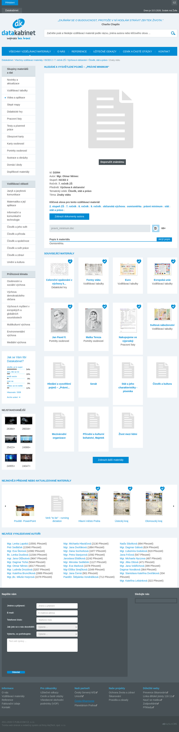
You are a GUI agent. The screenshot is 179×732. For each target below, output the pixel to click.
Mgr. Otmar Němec (18, 565)
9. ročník (96, 206)
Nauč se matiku (151, 699)
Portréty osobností (17, 150)
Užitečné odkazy (49, 692)
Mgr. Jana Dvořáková (75, 547)
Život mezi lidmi (128, 434)
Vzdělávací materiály (13, 696)
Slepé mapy (13, 104)
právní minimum (152, 206)
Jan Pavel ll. (59, 337)
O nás (5, 692)
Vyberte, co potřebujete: (19, 634)
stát (167, 206)
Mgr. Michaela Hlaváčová (78, 543)
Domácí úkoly (14, 164)
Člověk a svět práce (18, 248)
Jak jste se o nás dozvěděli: (21, 627)
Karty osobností (15, 143)
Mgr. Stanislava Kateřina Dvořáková (140, 573)
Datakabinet (7, 60)
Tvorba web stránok (11, 725)
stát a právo (56, 210)
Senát (93, 383)
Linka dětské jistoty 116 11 (157, 696)
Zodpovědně (150, 703)
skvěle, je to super (15, 367)
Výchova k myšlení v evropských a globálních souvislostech (18, 312)
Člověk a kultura (162, 383)
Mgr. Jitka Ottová (129, 562)
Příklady (147, 707)
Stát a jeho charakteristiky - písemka (127, 387)
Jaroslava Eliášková (75, 558)
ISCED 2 (48, 60)
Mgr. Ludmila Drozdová (20, 569)
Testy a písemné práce (16, 127)
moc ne (10, 381)
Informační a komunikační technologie (14, 216)
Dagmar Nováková (130, 569)
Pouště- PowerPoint (25, 521)
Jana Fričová (127, 554)
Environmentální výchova (16, 333)
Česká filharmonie (84, 701)
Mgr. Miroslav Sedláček (77, 562)
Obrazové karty (15, 136)
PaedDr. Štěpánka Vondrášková (81, 577)
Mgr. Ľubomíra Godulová (134, 551)
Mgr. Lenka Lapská (18, 543)
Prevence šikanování (154, 692)
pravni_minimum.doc (62, 228)
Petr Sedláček (15, 547)
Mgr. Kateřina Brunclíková (21, 573)
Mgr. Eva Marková (74, 565)
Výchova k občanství (77, 60)
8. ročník (83, 206)
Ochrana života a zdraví (122, 692)
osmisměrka (134, 206)
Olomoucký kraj (153, 521)
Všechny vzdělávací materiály (29, 60)
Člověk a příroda (16, 233)
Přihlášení (10, 2)
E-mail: (10, 613)
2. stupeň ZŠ (56, 206)
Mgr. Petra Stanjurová (76, 554)
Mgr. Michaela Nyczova (133, 558)
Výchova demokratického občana (15, 296)
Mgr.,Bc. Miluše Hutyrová (21, 577)
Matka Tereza (93, 337)
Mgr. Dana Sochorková (76, 551)
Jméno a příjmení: (16, 605)
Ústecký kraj (121, 521)
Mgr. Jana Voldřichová (132, 565)
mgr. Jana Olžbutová (18, 558)
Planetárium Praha (85, 705)
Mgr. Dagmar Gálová (131, 547)
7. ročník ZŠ (60, 60)
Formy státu (93, 280)
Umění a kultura (15, 262)
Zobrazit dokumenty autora (69, 216)
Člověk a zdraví (15, 255)
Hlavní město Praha (89, 521)
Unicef (78, 696)
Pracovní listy (14, 118)
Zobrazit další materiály (111, 459)
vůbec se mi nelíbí (15, 386)
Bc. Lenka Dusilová (18, 554)
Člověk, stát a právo (98, 60)
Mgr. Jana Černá (73, 573)
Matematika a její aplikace (16, 203)
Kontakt (6, 707)
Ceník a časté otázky (51, 696)
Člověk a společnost (18, 241)
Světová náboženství (162, 325)
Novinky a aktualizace (13, 81)
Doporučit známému (112, 162)
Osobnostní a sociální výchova (16, 283)
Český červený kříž (85, 692)
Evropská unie (162, 280)
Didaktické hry (15, 111)
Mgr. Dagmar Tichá (18, 562)
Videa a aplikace (16, 97)
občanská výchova (114, 206)
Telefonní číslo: (14, 620)
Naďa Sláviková (129, 543)
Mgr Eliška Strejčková (76, 569)
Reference (7, 699)
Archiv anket (12, 397)
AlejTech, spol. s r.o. (56, 725)
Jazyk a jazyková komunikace (16, 192)
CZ (174, 2)
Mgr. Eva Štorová (17, 551)
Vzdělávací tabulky (17, 90)
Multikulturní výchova (18, 324)
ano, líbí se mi (13, 372)
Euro (128, 280)
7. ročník (71, 206)
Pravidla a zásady (118, 699)
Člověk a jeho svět (17, 226)
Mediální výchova (16, 342)
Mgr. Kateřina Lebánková (134, 580)
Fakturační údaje (11, 703)
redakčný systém (31, 725)
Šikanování (115, 696)
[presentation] (34, 660)
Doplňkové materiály (18, 171)
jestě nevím (12, 376)
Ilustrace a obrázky (17, 157)
